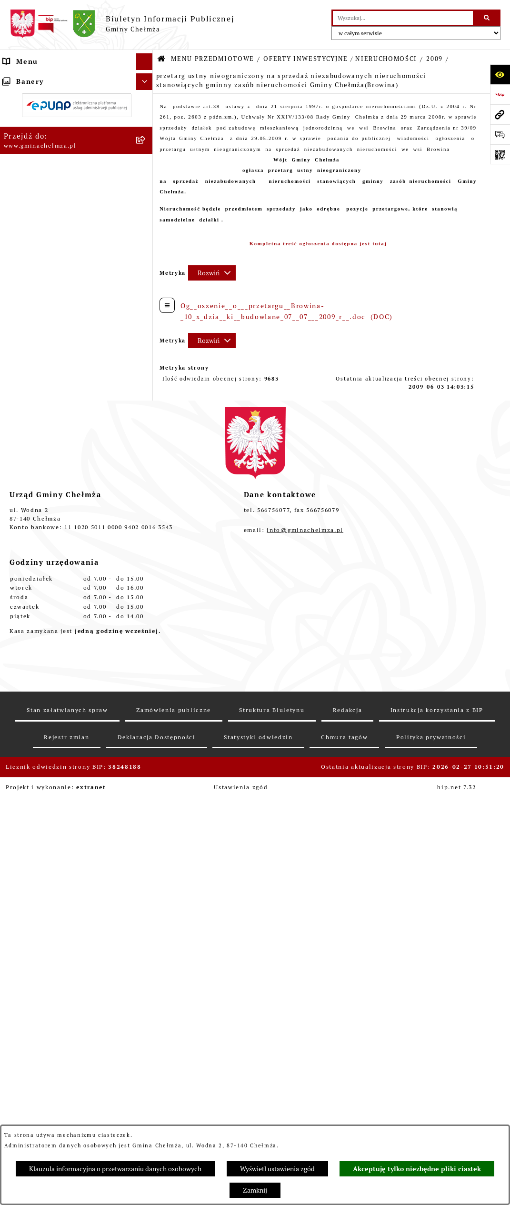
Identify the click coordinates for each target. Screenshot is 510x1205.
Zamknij (255, 1190)
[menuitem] (76, 101)
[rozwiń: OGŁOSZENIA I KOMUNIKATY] (146, 100)
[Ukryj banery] (144, 813)
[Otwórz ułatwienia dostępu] (500, 74)
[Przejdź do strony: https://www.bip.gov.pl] (500, 94)
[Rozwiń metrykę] (212, 273)
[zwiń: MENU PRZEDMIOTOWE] (146, 78)
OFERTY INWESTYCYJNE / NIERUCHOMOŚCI (340, 59)
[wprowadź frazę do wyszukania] (402, 18)
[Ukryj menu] (144, 61)
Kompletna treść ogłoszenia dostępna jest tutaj (318, 243)
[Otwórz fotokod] (500, 154)
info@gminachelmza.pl (305, 1015)
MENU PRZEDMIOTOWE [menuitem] (46, 78)
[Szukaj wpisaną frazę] (487, 18)
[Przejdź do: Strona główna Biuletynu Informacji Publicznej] (161, 59)
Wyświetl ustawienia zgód (277, 1169)
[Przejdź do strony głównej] (122, 24)
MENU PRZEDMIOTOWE (212, 59)
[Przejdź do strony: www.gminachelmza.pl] (500, 114)
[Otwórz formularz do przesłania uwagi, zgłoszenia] (500, 134)
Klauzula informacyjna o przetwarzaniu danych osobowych (115, 1169)
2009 (434, 59)
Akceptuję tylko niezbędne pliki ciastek (417, 1169)
